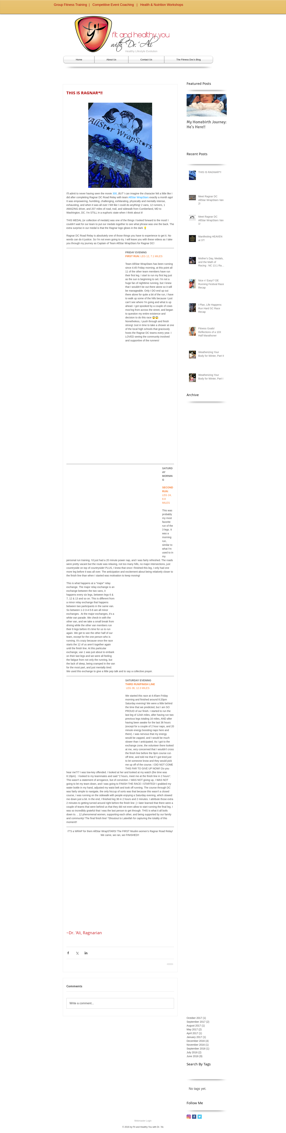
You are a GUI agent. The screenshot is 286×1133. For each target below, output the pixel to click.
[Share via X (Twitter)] (77, 953)
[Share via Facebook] (68, 953)
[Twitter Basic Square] (200, 1117)
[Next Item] (221, 105)
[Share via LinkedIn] (86, 953)
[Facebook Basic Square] (194, 1117)
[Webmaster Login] (143, 1121)
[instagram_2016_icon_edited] (189, 1117)
